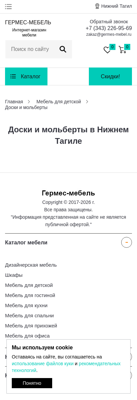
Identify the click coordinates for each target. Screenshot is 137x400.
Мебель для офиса (27, 336)
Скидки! (110, 76)
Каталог (30, 76)
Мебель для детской (29, 285)
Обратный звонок (109, 21)
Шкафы (14, 275)
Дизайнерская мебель (31, 265)
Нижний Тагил (116, 6)
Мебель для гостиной (30, 295)
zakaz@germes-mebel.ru (108, 34)
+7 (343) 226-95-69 (109, 28)
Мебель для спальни (29, 315)
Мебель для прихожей (31, 325)
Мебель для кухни (26, 305)
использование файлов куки (42, 363)
